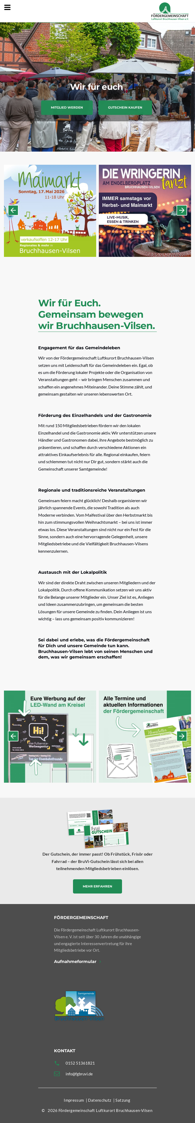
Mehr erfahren (97, 886)
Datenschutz (99, 1100)
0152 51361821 (80, 1063)
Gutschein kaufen (125, 111)
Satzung (122, 1100)
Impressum (74, 1100)
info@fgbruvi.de (79, 1073)
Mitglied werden (67, 111)
